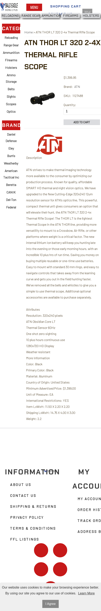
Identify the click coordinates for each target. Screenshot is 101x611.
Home (28, 32)
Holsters (91, 15)
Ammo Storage (11, 78)
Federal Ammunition (11, 210)
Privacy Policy (27, 517)
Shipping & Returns (33, 506)
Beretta (11, 185)
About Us (20, 484)
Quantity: (70, 105)
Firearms (70, 15)
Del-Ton (11, 200)
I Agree (50, 604)
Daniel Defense (11, 137)
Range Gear (30, 15)
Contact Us (23, 495)
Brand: (68, 86)
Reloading (10, 15)
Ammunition (50, 15)
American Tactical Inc (11, 174)
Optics (11, 111)
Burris (11, 156)
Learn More (86, 593)
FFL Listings (24, 539)
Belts (11, 89)
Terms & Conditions (33, 528)
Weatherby (11, 163)
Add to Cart (81, 122)
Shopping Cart (65, 6)
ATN (77, 86)
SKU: (67, 96)
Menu (34, 7)
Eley (11, 148)
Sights (11, 96)
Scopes (11, 104)
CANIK (11, 192)
